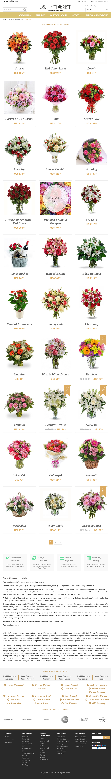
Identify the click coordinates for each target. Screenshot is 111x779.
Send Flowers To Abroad (28, 754)
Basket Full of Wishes (19, 119)
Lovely (91, 68)
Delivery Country (90, 6)
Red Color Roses (55, 68)
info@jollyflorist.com (11, 1)
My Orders (82, 1)
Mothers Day (61, 739)
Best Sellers (25, 15)
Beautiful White (55, 425)
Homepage (8, 742)
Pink (55, 119)
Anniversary (61, 748)
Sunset (19, 68)
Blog (23, 751)
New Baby (60, 753)
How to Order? (27, 744)
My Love (91, 219)
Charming (91, 324)
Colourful (55, 475)
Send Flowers (27, 748)
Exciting (91, 169)
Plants (42, 750)
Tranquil (19, 425)
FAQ (23, 746)
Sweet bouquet (91, 525)
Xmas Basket (19, 273)
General (42, 757)
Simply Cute (55, 324)
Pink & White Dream (55, 374)
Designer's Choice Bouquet (55, 221)
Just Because (62, 751)
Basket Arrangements (45, 747)
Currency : (93, 1)
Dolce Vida (19, 475)
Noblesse (91, 425)
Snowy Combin (55, 169)
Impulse (19, 374)
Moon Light (55, 525)
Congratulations (58, 15)
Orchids (42, 755)
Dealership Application (26, 740)
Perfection (19, 525)
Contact (7, 737)
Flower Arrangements (45, 740)
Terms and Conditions (26, 759)
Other (56, 21)
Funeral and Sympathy (97, 15)
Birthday (40, 15)
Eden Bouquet (91, 273)
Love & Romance (63, 741)
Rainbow (91, 374)
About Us (25, 737)
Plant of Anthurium (19, 324)
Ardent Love (92, 119)
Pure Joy (19, 169)
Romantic (91, 475)
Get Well (76, 15)
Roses (42, 743)
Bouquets (43, 753)
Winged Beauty (55, 273)
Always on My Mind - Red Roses (19, 221)
